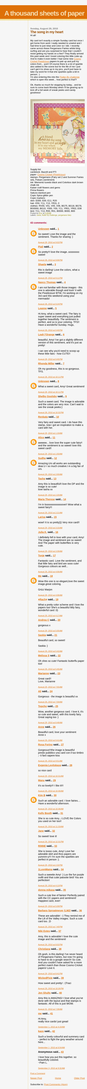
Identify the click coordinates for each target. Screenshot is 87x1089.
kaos (41, 1031)
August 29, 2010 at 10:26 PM (51, 988)
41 (51, 1013)
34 (62, 869)
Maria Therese (46, 499)
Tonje (41, 555)
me (40, 1013)
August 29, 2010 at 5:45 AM (50, 669)
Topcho (42, 706)
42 (53, 1031)
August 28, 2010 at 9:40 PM (50, 330)
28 (70, 765)
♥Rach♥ (42, 599)
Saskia (42, 635)
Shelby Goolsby (47, 396)
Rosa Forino (45, 744)
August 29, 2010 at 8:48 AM (50, 722)
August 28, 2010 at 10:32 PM (51, 412)
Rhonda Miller (46, 363)
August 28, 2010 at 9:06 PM (50, 260)
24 (51, 691)
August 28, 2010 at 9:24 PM (50, 304)
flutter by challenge (49, 215)
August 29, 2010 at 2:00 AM (50, 474)
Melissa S (43, 655)
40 (60, 992)
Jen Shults (44, 992)
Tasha (41, 478)
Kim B (41, 795)
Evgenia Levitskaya (49, 765)
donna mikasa (46, 889)
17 (54, 555)
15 (55, 517)
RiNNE (42, 846)
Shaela (42, 264)
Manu (41, 780)
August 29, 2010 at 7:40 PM (50, 927)
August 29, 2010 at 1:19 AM (50, 433)
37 (59, 931)
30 (55, 795)
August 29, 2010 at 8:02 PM (50, 945)
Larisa (41, 517)
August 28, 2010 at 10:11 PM (51, 377)
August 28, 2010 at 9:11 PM (50, 278)
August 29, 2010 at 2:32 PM (50, 865)
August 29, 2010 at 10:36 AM (51, 791)
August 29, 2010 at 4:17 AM (50, 616)
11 (53, 437)
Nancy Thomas (47, 282)
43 (62, 1051)
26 (54, 726)
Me (40, 576)
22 (59, 655)
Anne (41, 726)
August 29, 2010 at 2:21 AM (50, 513)
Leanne (42, 308)
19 (57, 599)
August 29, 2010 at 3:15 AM (50, 528)
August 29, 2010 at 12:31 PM (51, 842)
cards (39, 215)
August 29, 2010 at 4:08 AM (50, 595)
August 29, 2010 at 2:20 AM (50, 495)
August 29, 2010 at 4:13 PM (50, 885)
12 (55, 458)
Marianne (43, 673)
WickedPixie (45, 978)
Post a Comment (37, 1073)
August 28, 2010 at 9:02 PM (50, 242)
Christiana (44, 949)
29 (54, 780)
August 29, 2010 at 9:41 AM (50, 740)
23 (58, 673)
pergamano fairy (64, 215)
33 (55, 846)
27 (62, 744)
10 (57, 416)
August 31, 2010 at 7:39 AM (50, 1009)
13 (54, 478)
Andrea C (43, 620)
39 (62, 978)
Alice (41, 437)
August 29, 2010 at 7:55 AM (50, 687)
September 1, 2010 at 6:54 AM (51, 1047)
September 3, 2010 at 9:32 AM (51, 1068)
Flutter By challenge (70, 77)
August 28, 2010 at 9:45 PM (50, 359)
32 (53, 830)
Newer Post (36, 1078)
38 (60, 949)
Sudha (42, 458)
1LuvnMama (45, 869)
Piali (40, 246)
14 (64, 499)
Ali (39, 691)
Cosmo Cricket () (52, 174)
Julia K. (42, 532)
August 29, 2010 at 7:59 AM (50, 702)
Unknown (43, 228)
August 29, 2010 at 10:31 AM (51, 776)
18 (51, 576)
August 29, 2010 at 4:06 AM (50, 572)
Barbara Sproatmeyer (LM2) (54, 910)
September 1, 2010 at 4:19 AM (51, 1027)
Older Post (79, 1078)
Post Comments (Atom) (56, 1084)
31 (61, 813)
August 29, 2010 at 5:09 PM (50, 906)
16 (56, 532)
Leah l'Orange (46, 334)
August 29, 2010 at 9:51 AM (50, 761)
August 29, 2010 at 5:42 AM (50, 651)
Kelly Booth (45, 813)
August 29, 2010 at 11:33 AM (51, 826)
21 (55, 635)
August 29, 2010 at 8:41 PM (50, 974)
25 (56, 706)
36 (80, 910)
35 (64, 889)
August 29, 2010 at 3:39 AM (50, 551)
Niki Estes (44, 931)
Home (58, 1078)
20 (59, 620)
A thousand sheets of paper (44, 13)
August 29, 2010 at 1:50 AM (50, 454)
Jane (41, 830)
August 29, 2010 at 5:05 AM (50, 631)
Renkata (43, 416)
